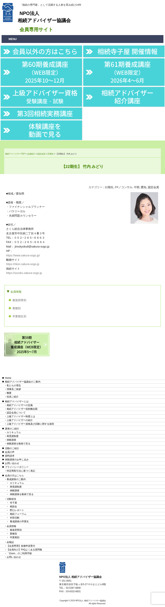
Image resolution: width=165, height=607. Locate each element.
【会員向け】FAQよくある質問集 (24, 549)
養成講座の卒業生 (19, 521)
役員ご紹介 (13, 396)
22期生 (109, 187)
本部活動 (14, 517)
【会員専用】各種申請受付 (21, 546)
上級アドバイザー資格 (44, 96)
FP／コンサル (123, 187)
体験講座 (11, 439)
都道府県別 (19, 300)
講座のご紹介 (12, 428)
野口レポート (17, 510)
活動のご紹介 (12, 448)
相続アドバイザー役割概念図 (22, 409)
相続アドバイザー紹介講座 (127, 96)
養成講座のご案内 (16, 479)
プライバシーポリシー (17, 467)
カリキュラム (14, 432)
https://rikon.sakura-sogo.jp (22, 264)
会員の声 (9, 452)
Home (8, 378)
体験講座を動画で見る (45, 130)
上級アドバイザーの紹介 (20, 420)
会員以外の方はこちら (44, 51)
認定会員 (153, 187)
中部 (136, 187)
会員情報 (15, 291)
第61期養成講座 (127, 71)
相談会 (13, 506)
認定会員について (16, 412)
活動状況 (11, 499)
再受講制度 (13, 436)
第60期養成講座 (45, 71)
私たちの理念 (14, 385)
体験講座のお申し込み (17, 459)
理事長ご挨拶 (14, 389)
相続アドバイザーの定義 (20, 405)
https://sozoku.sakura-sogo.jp (24, 273)
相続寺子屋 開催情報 (127, 51)
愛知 (143, 187)
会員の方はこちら (14, 475)
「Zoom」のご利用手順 (19, 553)
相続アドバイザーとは (17, 401)
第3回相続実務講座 (45, 113)
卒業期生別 (19, 316)
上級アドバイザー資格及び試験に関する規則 (30, 424)
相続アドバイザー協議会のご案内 (22, 381)
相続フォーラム (18, 514)
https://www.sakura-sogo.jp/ (23, 255)
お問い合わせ (12, 463)
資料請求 (9, 455)
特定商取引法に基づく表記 (21, 470)
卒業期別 (14, 537)
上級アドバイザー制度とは (21, 416)
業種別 (16, 308)
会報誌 (10, 542)
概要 (9, 393)
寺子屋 (13, 502)
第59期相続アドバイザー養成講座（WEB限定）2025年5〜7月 (27, 344)
